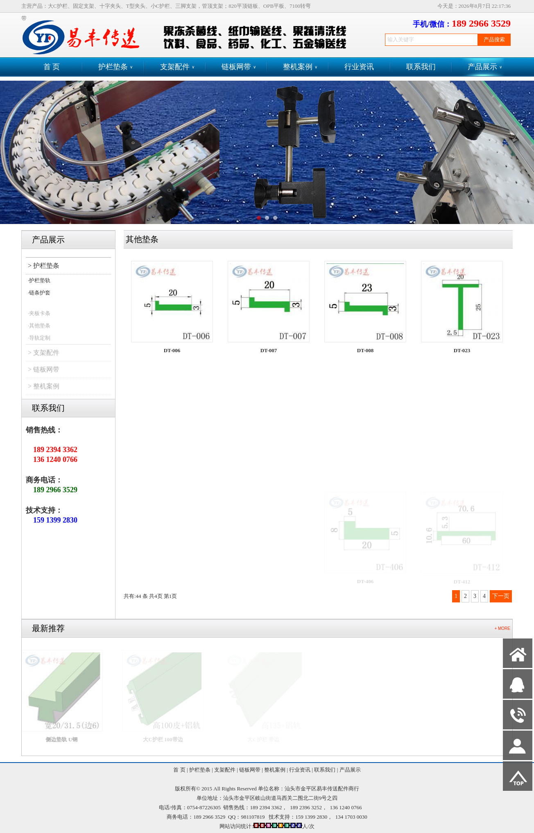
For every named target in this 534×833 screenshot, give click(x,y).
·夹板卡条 (39, 319)
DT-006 (172, 350)
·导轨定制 (39, 343)
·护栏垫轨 (39, 280)
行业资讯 (359, 67)
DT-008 (365, 352)
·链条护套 (39, 293)
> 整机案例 (43, 391)
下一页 (500, 596)
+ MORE (502, 628)
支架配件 (177, 67)
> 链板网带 (43, 374)
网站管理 (14, 825)
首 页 (51, 67)
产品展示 (485, 67)
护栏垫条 (115, 67)
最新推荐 (48, 628)
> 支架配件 (43, 358)
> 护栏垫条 (43, 265)
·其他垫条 (39, 331)
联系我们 (421, 67)
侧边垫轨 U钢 (70, 739)
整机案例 (300, 67)
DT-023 (462, 355)
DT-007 (268, 351)
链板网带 (239, 67)
